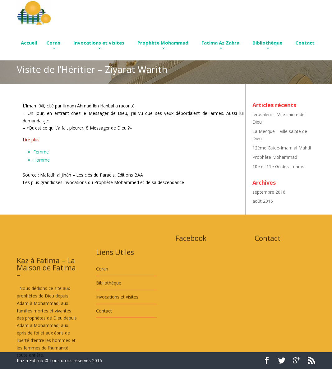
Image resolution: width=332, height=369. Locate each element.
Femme (41, 152)
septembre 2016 (268, 192)
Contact (305, 43)
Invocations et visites (98, 43)
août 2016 (262, 201)
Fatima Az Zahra (220, 43)
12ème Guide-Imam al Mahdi (281, 148)
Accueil (29, 43)
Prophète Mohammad (162, 43)
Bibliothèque (267, 43)
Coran (53, 43)
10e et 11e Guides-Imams (278, 166)
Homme (41, 160)
